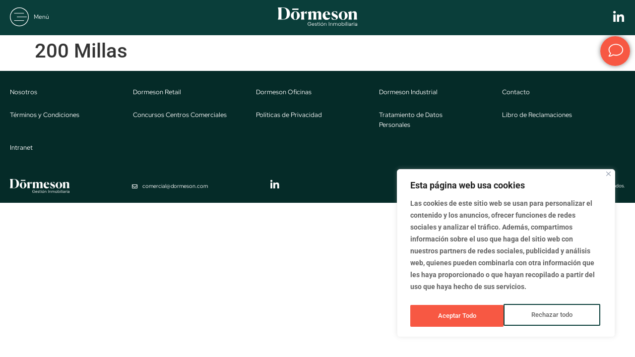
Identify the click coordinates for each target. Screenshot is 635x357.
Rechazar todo (458, 316)
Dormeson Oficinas (284, 92)
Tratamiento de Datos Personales (411, 120)
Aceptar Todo (556, 316)
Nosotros (23, 92)
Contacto (516, 92)
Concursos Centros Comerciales (180, 115)
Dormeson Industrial (408, 92)
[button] (29, 16)
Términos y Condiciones (44, 115)
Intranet (21, 147)
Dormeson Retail (157, 92)
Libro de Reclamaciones (537, 115)
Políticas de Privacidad (289, 115)
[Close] (608, 178)
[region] (506, 255)
